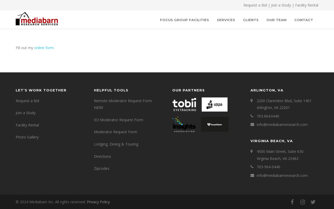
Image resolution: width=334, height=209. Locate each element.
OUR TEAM (276, 20)
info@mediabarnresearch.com (282, 124)
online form (44, 47)
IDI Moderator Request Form (118, 119)
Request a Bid (255, 5)
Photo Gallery (27, 137)
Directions (102, 156)
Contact (303, 20)
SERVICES (226, 20)
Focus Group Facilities (184, 20)
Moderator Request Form (115, 131)
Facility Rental (306, 5)
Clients (251, 20)
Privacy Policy (98, 201)
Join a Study (281, 5)
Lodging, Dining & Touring (116, 144)
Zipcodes (101, 168)
